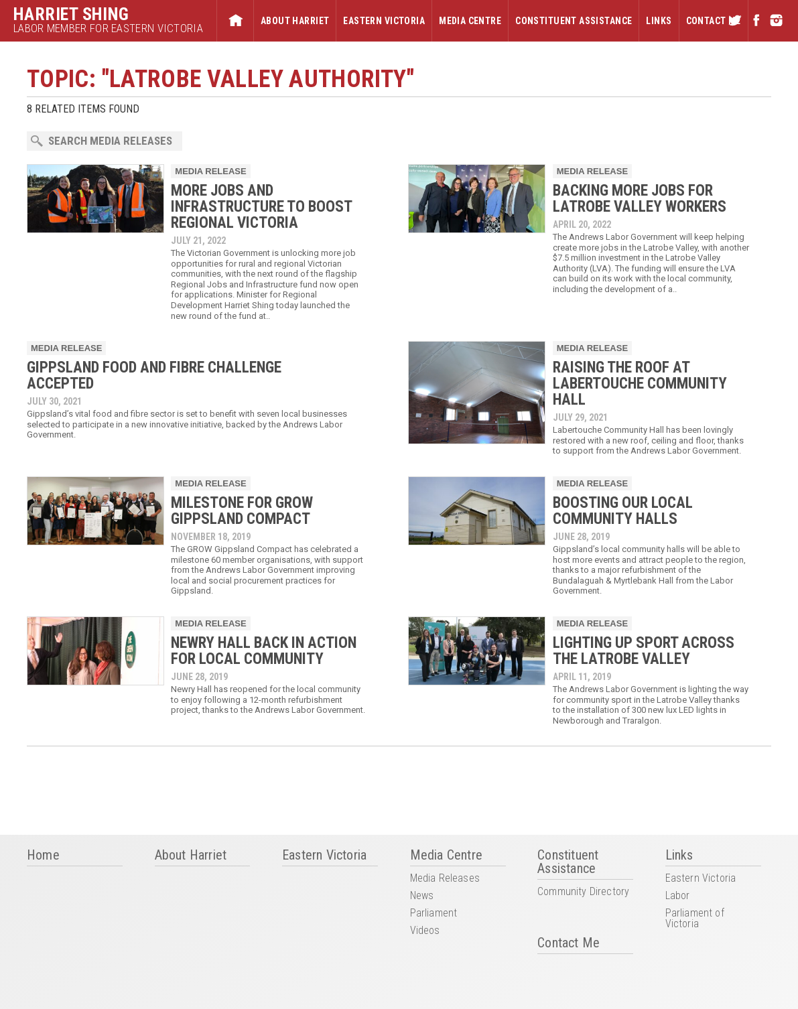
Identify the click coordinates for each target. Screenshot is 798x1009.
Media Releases (445, 878)
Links (658, 20)
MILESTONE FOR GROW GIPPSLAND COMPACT (242, 511)
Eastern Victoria (384, 20)
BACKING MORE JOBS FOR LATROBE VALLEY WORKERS (639, 199)
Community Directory (583, 892)
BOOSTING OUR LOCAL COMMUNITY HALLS (623, 511)
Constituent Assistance (573, 20)
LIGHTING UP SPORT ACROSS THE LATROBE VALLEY (643, 651)
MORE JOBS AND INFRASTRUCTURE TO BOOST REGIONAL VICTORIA (261, 207)
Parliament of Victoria (694, 919)
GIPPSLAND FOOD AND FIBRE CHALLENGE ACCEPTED (154, 375)
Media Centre (470, 20)
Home (235, 21)
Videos (425, 931)
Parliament (434, 913)
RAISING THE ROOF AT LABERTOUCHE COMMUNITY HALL (640, 383)
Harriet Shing (71, 14)
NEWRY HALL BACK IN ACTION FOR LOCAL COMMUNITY (263, 651)
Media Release (210, 171)
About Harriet (295, 20)
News (422, 896)
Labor (677, 896)
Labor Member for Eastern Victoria (108, 28)
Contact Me (713, 20)
